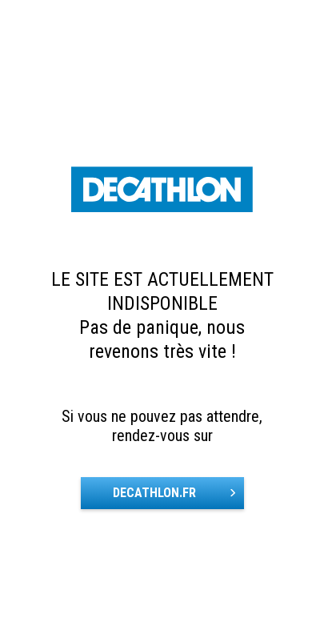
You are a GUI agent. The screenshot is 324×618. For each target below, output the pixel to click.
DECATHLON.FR (154, 492)
